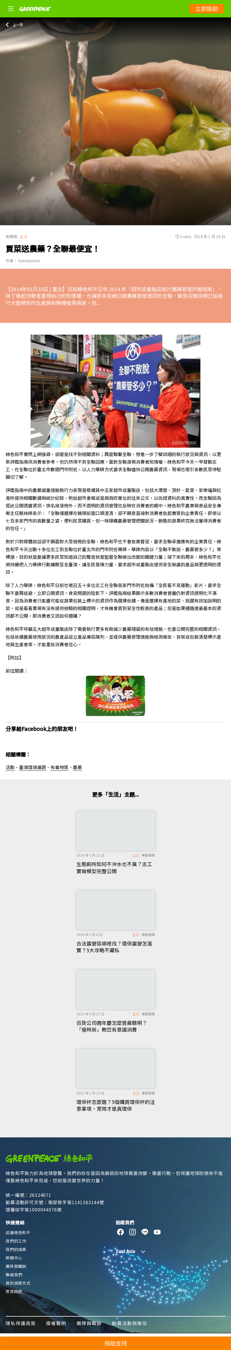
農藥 (77, 767)
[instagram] (133, 1232)
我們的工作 (16, 1241)
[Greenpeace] (35, 15)
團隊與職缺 (16, 1266)
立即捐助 (206, 8)
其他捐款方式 (18, 1283)
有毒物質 (59, 767)
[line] (145, 1232)
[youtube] (157, 1232)
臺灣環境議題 (32, 767)
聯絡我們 (14, 1274)
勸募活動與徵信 (129, 1323)
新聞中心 (14, 1258)
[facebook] (120, 1232)
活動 (10, 767)
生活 (24, 236)
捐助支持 (115, 1343)
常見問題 (14, 1291)
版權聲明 (56, 1323)
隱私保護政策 (21, 1323)
